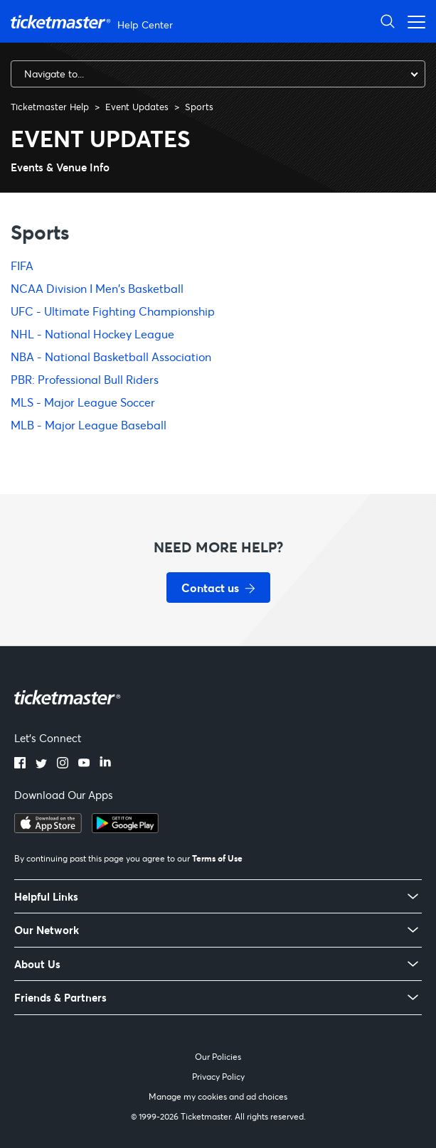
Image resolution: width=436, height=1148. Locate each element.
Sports (199, 106)
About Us (37, 964)
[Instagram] (62, 764)
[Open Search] (388, 21)
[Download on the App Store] (48, 829)
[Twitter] (41, 764)
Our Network (46, 930)
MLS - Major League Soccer (83, 402)
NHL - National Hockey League (92, 333)
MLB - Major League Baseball (88, 424)
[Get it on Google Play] (125, 829)
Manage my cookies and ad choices (218, 1096)
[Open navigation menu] (412, 21)
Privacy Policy (218, 1076)
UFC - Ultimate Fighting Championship (113, 311)
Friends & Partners (60, 998)
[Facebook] (20, 764)
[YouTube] (84, 764)
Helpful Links (46, 897)
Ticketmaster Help (50, 106)
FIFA (22, 265)
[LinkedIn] (105, 764)
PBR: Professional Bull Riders (85, 379)
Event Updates (137, 106)
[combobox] (218, 73)
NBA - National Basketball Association (111, 356)
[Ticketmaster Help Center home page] (93, 22)
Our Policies (218, 1056)
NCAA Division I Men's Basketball (97, 288)
